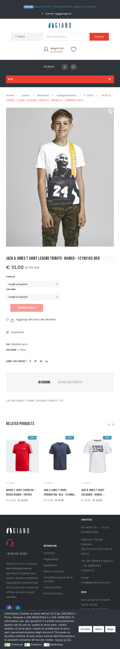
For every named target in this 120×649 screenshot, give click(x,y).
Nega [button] (110, 629)
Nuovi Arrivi (43, 6)
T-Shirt (89, 95)
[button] (7, 644)
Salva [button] (98, 629)
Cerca (99, 37)
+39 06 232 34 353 (16, 554)
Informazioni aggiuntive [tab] (70, 382)
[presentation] (109, 424)
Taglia (10, 276)
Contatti (49, 553)
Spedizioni (50, 565)
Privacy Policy (53, 593)
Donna (58, 6)
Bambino (43, 95)
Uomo (69, 6)
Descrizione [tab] (44, 382)
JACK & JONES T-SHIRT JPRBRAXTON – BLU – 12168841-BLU (60, 493)
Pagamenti (51, 559)
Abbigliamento (67, 95)
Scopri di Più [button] (63, 640)
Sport (78, 6)
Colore (11, 289)
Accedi (57, 51)
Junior (25, 95)
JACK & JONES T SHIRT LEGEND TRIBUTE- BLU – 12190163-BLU (106, 259)
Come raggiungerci (56, 13)
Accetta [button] (85, 629)
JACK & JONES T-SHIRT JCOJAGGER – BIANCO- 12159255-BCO (92, 493)
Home (10, 95)
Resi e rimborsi (54, 571)
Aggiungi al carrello (27, 307)
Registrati (57, 48)
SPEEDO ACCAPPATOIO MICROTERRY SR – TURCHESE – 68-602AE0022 (111, 259)
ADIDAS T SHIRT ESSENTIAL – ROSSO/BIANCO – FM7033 (21, 492)
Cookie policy (53, 587)
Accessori (90, 6)
